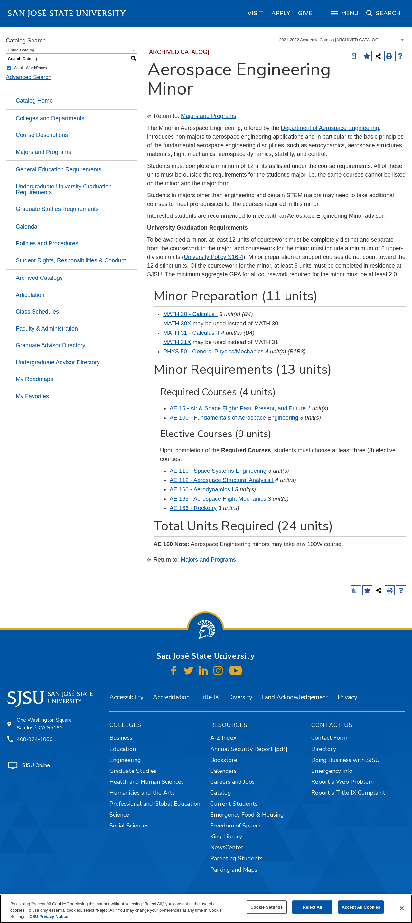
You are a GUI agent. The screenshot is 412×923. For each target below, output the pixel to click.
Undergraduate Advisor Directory (58, 362)
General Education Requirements (58, 169)
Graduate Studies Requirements (57, 209)
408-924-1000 (35, 739)
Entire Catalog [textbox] (21, 50)
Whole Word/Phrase (31, 68)
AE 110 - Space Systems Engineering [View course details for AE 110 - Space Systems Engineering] (218, 471)
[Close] (402, 908)
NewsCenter (226, 847)
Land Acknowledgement (294, 697)
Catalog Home (34, 100)
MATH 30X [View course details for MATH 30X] (177, 323)
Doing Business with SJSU (345, 760)
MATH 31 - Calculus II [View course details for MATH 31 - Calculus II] (191, 333)
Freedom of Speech (236, 825)
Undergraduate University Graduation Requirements (64, 189)
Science (119, 814)
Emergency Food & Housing (247, 814)
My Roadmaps (34, 379)
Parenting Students (236, 858)
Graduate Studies (132, 771)
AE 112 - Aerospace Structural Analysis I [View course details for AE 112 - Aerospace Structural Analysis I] (222, 480)
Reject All (312, 907)
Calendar (27, 227)
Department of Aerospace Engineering (330, 128)
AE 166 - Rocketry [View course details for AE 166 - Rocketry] (193, 508)
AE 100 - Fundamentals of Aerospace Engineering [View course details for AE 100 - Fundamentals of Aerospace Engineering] (234, 418)
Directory (323, 749)
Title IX (209, 697)
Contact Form (329, 738)
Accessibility (126, 697)
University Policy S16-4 (213, 257)
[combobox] (341, 39)
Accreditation (171, 697)
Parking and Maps (233, 869)
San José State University (66, 13)
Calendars (223, 771)
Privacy (347, 697)
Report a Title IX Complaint (348, 793)
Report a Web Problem (342, 782)
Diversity (240, 697)
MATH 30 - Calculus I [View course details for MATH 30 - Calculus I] (190, 314)
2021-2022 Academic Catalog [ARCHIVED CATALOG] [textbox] (329, 39)
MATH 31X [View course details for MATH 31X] (177, 342)
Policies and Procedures (47, 243)
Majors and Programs (43, 152)
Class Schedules (37, 311)
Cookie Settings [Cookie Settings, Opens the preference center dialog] (266, 907)
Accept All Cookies (361, 907)
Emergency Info (331, 771)
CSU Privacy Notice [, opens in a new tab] (48, 916)
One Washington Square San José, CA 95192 (44, 724)
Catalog (220, 793)
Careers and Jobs (232, 782)
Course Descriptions (42, 135)
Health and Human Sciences (146, 782)
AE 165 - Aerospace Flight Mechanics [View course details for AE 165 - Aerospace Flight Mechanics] (218, 499)
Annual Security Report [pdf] (248, 749)
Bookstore (223, 760)
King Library (226, 836)
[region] (256, 13)
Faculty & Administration (47, 328)
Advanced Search (29, 77)
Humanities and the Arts (142, 793)
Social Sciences (129, 825)
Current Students (234, 804)
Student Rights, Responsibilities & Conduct (71, 260)
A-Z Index (223, 738)
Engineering (125, 760)
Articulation (30, 295)
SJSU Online (36, 765)
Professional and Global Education (154, 804)
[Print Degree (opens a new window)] (355, 56)
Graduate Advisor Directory (50, 345)
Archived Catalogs (39, 278)
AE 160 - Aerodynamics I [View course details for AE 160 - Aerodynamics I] (201, 489)
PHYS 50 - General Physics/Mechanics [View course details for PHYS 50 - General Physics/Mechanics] (213, 351)
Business (120, 738)
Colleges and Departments (50, 118)
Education (122, 749)
